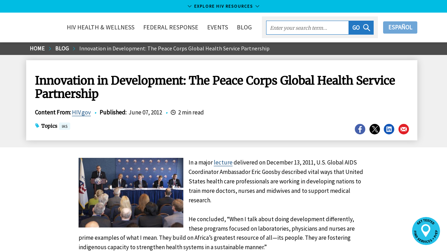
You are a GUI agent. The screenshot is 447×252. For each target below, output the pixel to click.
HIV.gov (81, 112)
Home (37, 48)
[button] (361, 28)
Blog (244, 27)
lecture (223, 162)
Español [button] (400, 27)
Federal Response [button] (170, 27)
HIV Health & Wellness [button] (100, 27)
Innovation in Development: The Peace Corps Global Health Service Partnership (174, 48)
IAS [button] (64, 127)
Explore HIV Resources (223, 6)
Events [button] (217, 27)
